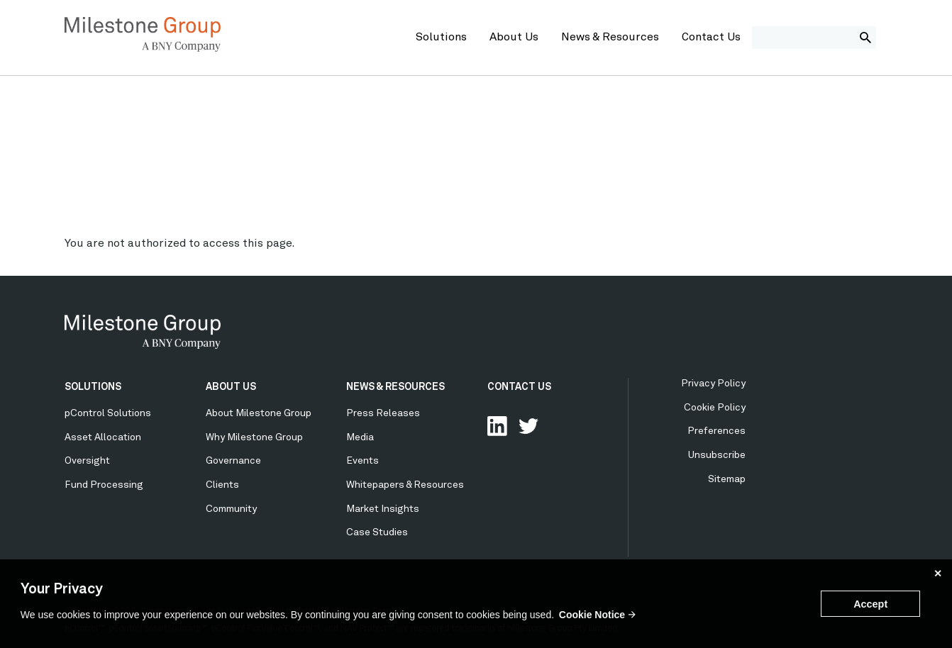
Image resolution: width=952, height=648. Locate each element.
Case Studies (377, 532)
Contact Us (711, 37)
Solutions (441, 37)
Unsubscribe (717, 455)
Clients (222, 485)
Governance (233, 461)
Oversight (87, 461)
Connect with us (497, 426)
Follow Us (528, 426)
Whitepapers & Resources (405, 485)
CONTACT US (519, 387)
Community (231, 509)
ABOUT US (231, 387)
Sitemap (727, 479)
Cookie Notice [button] (592, 614)
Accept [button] (870, 604)
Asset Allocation (103, 437)
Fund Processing (104, 485)
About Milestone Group (258, 413)
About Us (513, 37)
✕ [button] (938, 573)
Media (360, 437)
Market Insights (382, 509)
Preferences (716, 431)
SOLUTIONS (93, 387)
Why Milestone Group (254, 437)
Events (362, 461)
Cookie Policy (715, 408)
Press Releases (383, 413)
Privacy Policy (713, 384)
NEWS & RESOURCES (395, 387)
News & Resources (610, 37)
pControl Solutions (108, 413)
